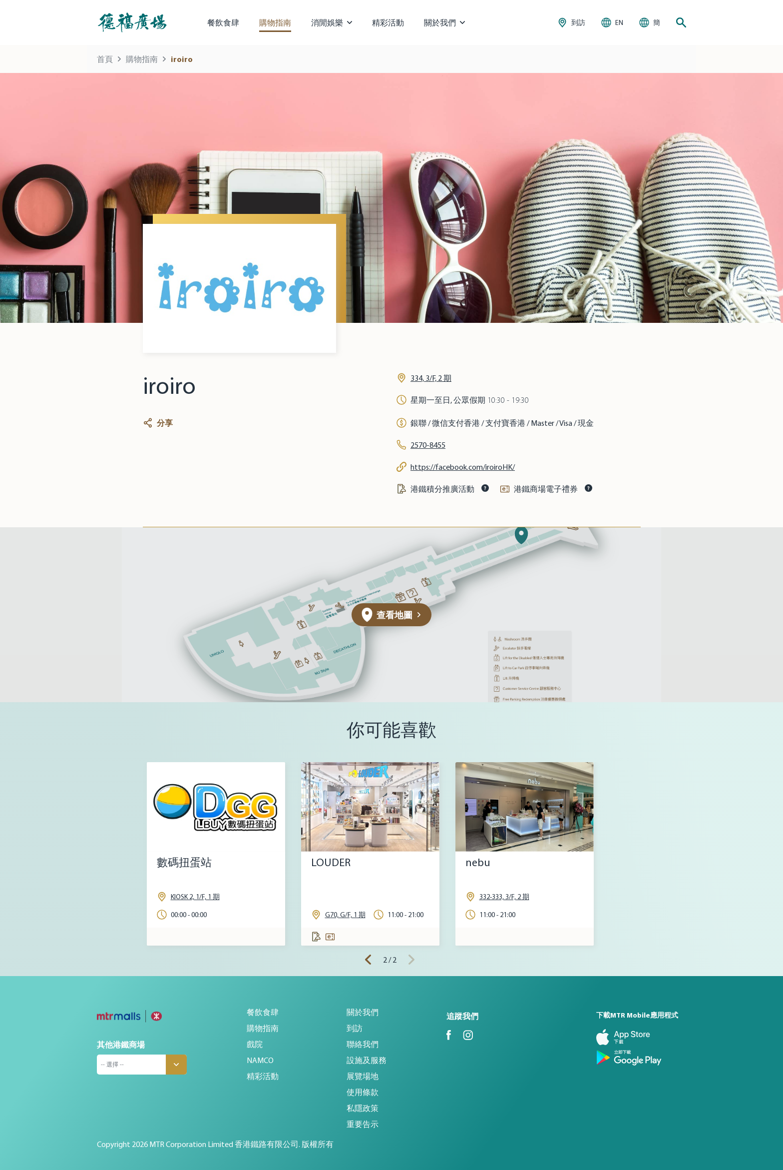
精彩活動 (388, 22)
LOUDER (331, 862)
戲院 (255, 1044)
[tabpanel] (216, 854)
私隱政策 (363, 1108)
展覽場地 (363, 1076)
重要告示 (363, 1124)
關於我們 (363, 1012)
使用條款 (363, 1092)
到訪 (355, 1028)
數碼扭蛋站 (184, 862)
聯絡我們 (363, 1044)
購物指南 (275, 22)
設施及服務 (367, 1060)
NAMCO (260, 1060)
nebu (477, 862)
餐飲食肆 (223, 22)
